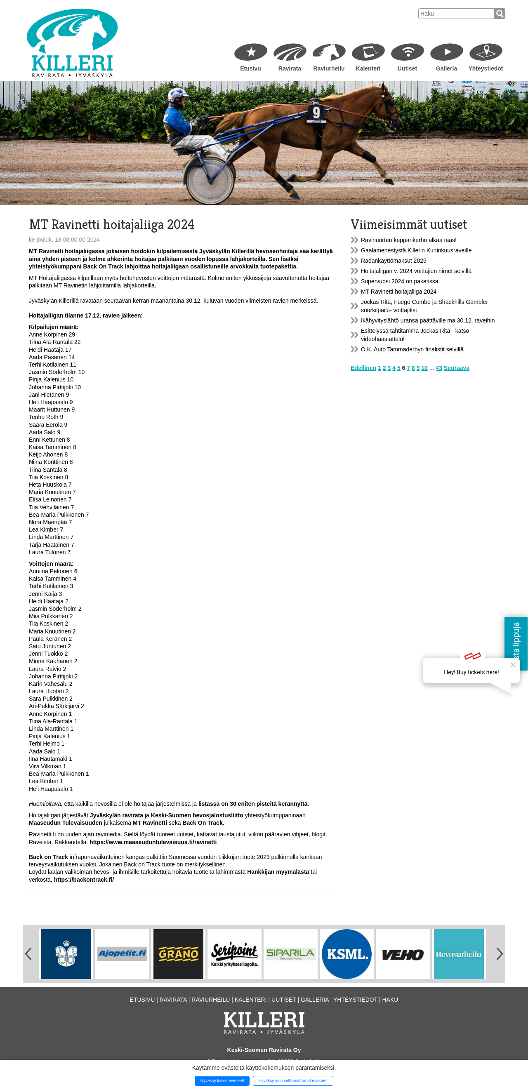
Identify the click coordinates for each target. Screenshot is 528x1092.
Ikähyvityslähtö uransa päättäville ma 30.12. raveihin (428, 320)
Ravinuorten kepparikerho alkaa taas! (409, 240)
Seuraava (456, 368)
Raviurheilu (328, 68)
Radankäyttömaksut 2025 (394, 260)
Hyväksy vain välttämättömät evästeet (293, 1080)
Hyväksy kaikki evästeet (222, 1080)
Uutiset (407, 68)
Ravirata (289, 68)
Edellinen (363, 368)
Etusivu (250, 68)
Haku (390, 999)
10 (424, 368)
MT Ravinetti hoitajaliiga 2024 (398, 291)
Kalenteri (368, 68)
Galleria (446, 68)
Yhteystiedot (485, 68)
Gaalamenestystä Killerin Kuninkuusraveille (416, 250)
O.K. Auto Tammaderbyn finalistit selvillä (412, 349)
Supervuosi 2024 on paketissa (399, 281)
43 (439, 368)
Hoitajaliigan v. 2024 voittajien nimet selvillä (416, 271)
